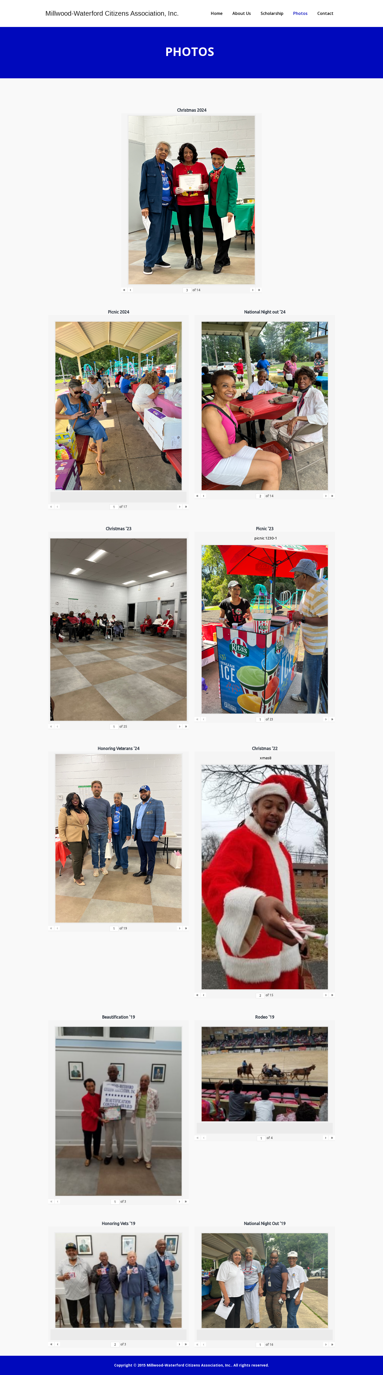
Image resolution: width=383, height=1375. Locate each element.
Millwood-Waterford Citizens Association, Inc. (112, 13)
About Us (241, 13)
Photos (300, 13)
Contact (325, 13)
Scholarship (272, 13)
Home (217, 13)
